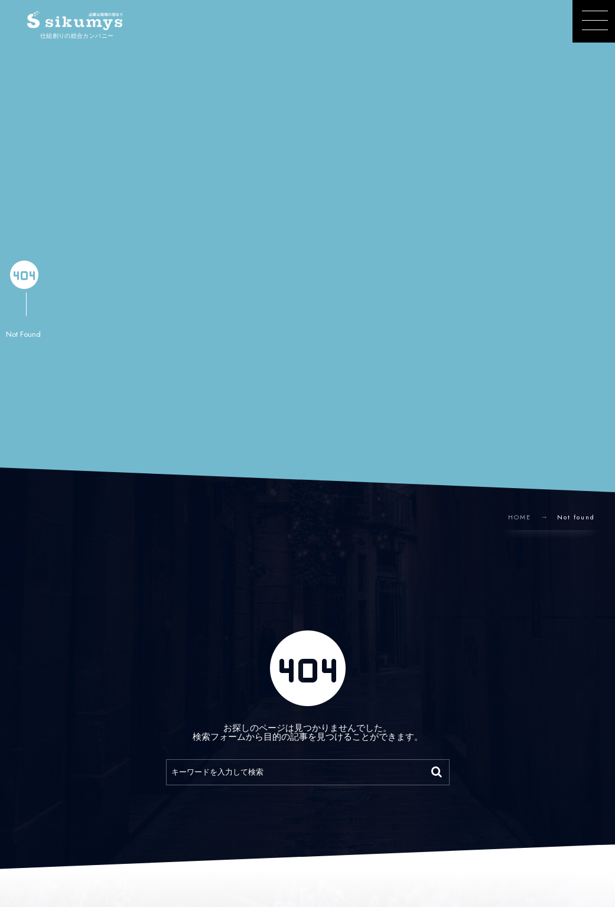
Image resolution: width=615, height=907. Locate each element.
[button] (593, 21)
